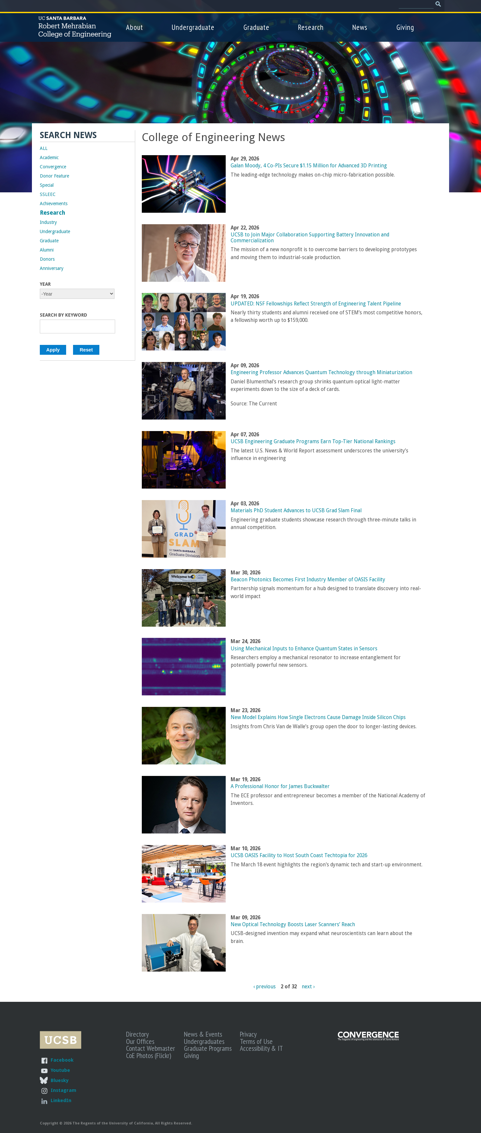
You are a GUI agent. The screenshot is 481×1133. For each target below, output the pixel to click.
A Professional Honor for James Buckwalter (280, 786)
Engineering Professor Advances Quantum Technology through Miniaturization (321, 372)
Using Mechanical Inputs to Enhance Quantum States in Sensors (304, 649)
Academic (49, 157)
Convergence (53, 166)
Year (45, 284)
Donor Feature (54, 176)
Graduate (256, 27)
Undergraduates (204, 1041)
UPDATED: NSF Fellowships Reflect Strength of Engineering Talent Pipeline (316, 304)
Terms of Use (256, 1041)
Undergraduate (193, 27)
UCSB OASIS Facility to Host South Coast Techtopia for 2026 (299, 855)
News (359, 27)
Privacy (248, 1034)
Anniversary (51, 268)
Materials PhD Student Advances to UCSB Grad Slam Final (296, 511)
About (134, 27)
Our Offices (140, 1041)
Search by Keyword (63, 315)
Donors (47, 259)
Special (47, 185)
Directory (137, 1034)
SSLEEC (48, 194)
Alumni (47, 250)
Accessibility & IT (261, 1048)
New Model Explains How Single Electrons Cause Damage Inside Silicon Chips (318, 717)
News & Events (203, 1034)
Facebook (62, 1060)
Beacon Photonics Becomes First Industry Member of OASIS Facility (308, 580)
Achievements (53, 203)
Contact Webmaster (150, 1048)
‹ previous (264, 986)
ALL (43, 148)
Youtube (60, 1070)
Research (311, 27)
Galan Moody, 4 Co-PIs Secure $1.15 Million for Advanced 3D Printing (309, 166)
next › (308, 986)
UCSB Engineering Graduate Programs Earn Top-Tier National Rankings (313, 442)
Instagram (63, 1090)
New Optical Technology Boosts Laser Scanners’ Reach (293, 925)
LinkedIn (61, 1100)
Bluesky (59, 1080)
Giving (405, 27)
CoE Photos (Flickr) (148, 1055)
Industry (48, 222)
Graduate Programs (208, 1048)
